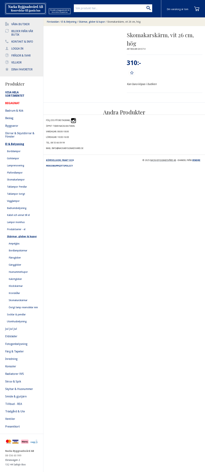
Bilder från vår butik (22, 33)
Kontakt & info (22, 41)
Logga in (17, 48)
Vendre (196, 160)
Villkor (16, 62)
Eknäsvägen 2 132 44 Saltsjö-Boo (15, 462)
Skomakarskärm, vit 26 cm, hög (124, 21)
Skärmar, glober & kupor (92, 21)
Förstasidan (53, 21)
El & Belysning (68, 21)
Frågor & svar (21, 55)
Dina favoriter (21, 69)
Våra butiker (20, 24)
